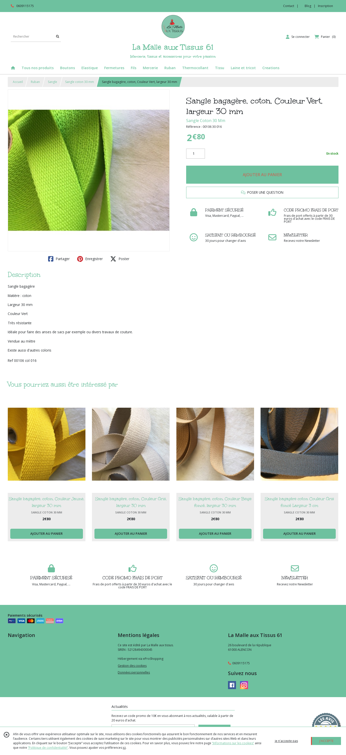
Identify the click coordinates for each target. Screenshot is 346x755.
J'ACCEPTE (326, 741)
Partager (59, 259)
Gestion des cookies (132, 666)
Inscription (325, 6)
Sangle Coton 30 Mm (205, 120)
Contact (288, 6)
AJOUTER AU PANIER (262, 174)
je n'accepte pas (286, 741)
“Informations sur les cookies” (233, 743)
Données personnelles (134, 672)
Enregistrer (90, 259)
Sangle (52, 82)
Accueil (18, 82)
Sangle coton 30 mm (79, 82)
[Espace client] (298, 37)
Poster (119, 259)
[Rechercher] (57, 37)
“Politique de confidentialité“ (48, 747)
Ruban (35, 82)
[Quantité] (195, 154)
